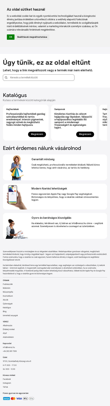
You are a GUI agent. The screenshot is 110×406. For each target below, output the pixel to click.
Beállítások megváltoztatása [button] (32, 37)
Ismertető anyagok (10, 315)
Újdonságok (7, 304)
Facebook (7, 379)
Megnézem (37, 134)
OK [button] (10, 37)
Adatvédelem (8, 337)
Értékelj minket (9, 329)
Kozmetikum (8, 296)
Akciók (5, 300)
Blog (4, 311)
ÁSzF (5, 333)
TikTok (5, 387)
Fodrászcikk (8, 284)
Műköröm (6, 288)
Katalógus (7, 307)
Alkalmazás (7, 325)
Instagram (7, 383)
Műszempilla (8, 292)
